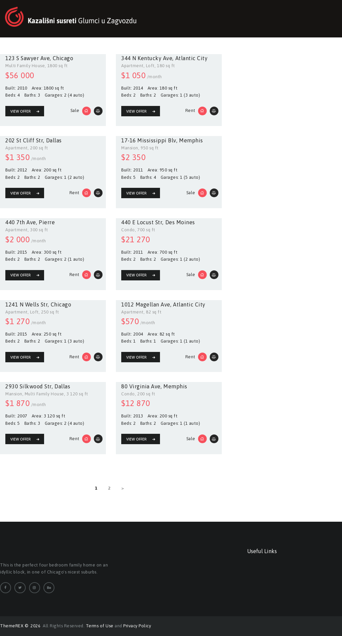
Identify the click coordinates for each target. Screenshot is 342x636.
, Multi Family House (43, 393)
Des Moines (180, 222)
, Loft (149, 65)
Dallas (54, 140)
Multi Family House (25, 65)
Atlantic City (191, 58)
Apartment (132, 65)
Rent (190, 110)
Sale (74, 110)
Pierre (47, 222)
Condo (128, 229)
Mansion (129, 147)
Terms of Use (100, 625)
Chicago (63, 58)
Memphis (191, 140)
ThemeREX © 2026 (21, 625)
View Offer (20, 111)
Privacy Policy (137, 625)
